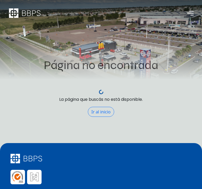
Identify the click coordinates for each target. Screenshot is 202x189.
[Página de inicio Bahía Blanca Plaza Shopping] (25, 13)
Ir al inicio (100, 112)
